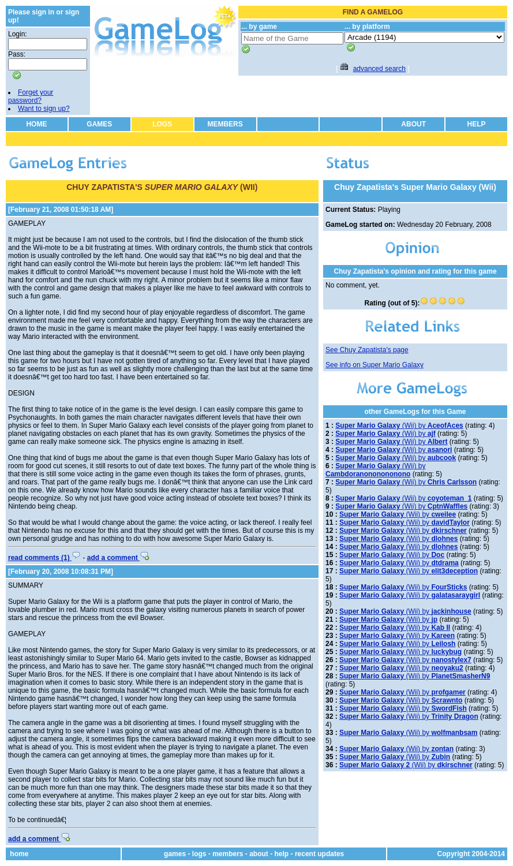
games (175, 854)
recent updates (319, 854)
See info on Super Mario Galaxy (374, 365)
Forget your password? (30, 96)
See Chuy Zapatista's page (367, 350)
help (282, 854)
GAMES (99, 124)
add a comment (118, 558)
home (19, 854)
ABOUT (413, 124)
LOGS (162, 124)
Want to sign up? (44, 108)
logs (199, 854)
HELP (476, 124)
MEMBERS (224, 124)
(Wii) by (399, 425)
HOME (36, 124)
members (227, 854)
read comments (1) (44, 558)
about (258, 854)
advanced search (379, 69)
